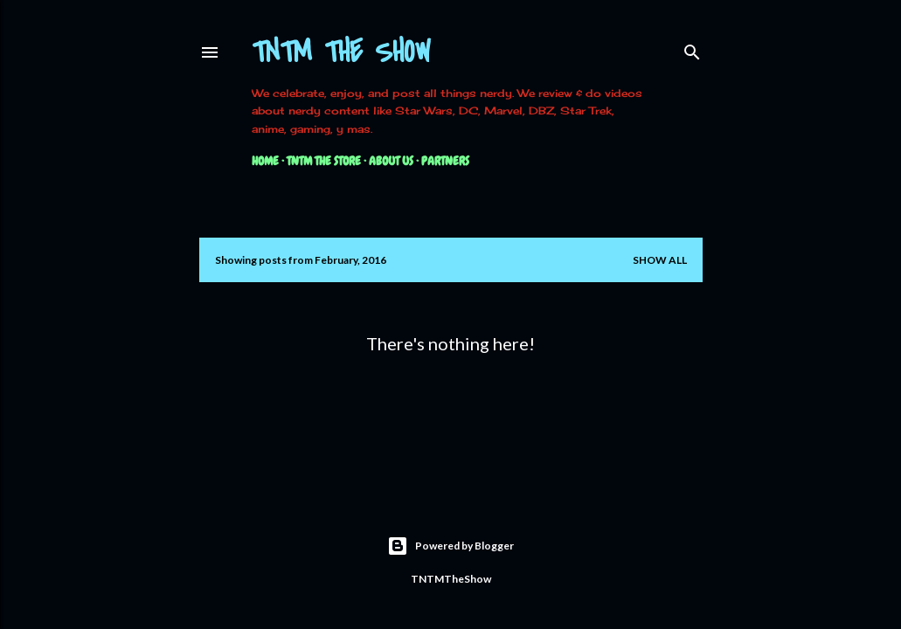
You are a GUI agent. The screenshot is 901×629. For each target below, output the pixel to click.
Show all (660, 259)
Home (265, 161)
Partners (445, 161)
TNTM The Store (324, 161)
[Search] (692, 48)
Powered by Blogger (450, 546)
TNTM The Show (341, 52)
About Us (391, 161)
